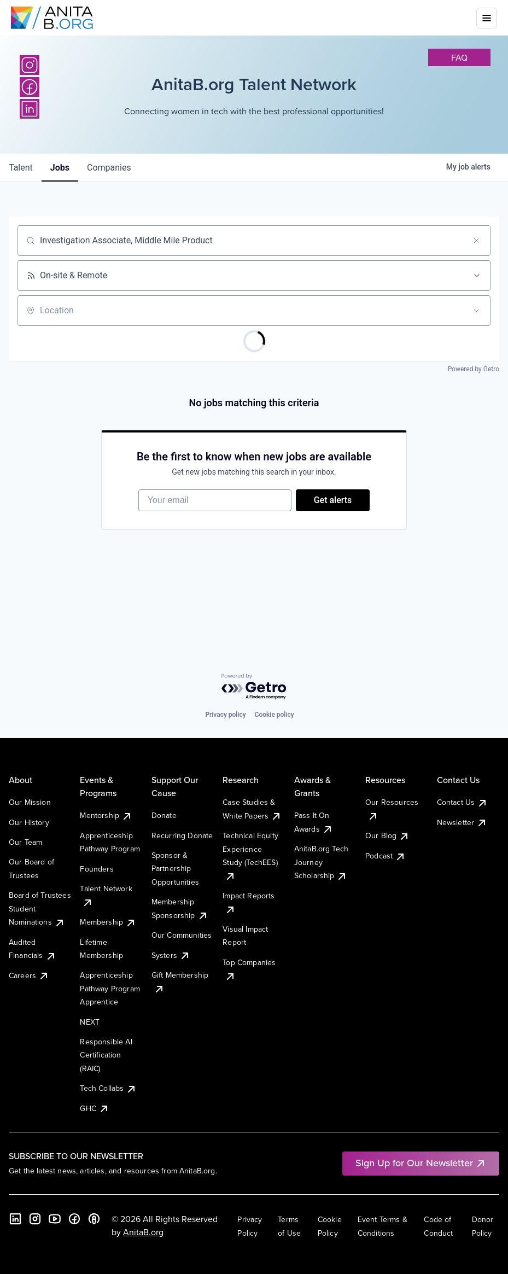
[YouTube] (54, 1218)
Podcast (385, 855)
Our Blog (387, 835)
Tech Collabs (108, 1088)
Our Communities (181, 935)
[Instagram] (29, 65)
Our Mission (30, 802)
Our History (29, 822)
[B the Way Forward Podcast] (94, 1218)
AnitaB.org (143, 1232)
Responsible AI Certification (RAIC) (106, 1055)
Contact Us (462, 802)
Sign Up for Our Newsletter (420, 1163)
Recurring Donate (182, 835)
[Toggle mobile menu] (486, 18)
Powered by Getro (473, 369)
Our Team (25, 842)
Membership (108, 921)
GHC (94, 1108)
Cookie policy (274, 714)
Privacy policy (225, 714)
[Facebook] (74, 1218)
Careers (29, 975)
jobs (59, 167)
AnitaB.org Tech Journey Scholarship (321, 862)
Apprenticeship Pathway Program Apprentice (109, 988)
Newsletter (462, 822)
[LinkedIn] (15, 1218)
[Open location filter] (476, 311)
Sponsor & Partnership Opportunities (175, 868)
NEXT (90, 1021)
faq (459, 57)
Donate (164, 815)
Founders (96, 868)
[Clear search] (476, 241)
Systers (170, 955)
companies (109, 167)
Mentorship (106, 815)
